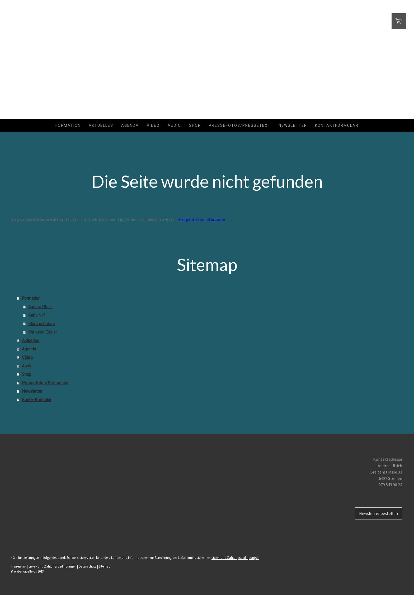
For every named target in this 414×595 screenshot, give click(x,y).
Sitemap (104, 566)
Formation (68, 125)
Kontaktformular (337, 125)
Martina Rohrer (41, 323)
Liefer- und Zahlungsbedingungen (235, 558)
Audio (174, 125)
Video (153, 125)
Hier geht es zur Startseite (201, 219)
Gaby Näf (36, 315)
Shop (195, 125)
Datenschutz (87, 566)
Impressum (18, 566)
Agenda (130, 125)
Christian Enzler (42, 332)
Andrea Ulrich (40, 306)
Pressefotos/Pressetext (240, 125)
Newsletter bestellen (378, 513)
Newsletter (293, 125)
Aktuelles (101, 125)
